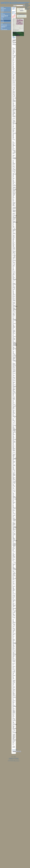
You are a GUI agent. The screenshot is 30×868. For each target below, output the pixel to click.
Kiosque (2, 20)
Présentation (3, 8)
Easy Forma (16, 760)
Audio (2, 18)
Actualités (3, 14)
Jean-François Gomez (14, 37)
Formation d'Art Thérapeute (4, 26)
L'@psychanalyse (4, 29)
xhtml (15, 756)
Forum (2, 19)
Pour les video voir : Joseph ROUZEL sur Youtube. (4, 16)
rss (12, 756)
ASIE (1, 28)
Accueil (2, 7)
